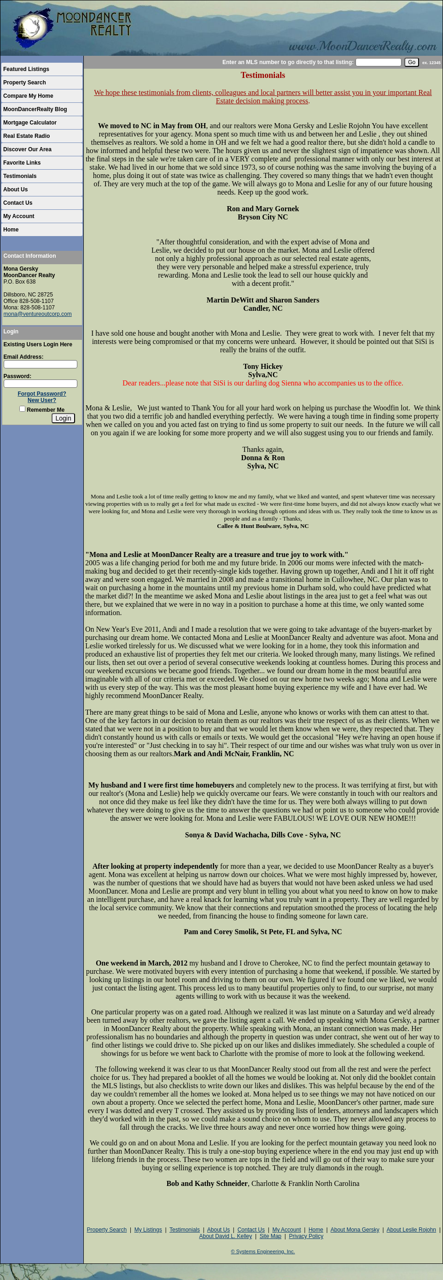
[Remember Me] (22, 409)
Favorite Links (22, 163)
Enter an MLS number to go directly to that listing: (288, 62)
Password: (18, 376)
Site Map (270, 1236)
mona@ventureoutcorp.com (38, 314)
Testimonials (19, 176)
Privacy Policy (306, 1236)
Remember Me (41, 410)
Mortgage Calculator (30, 122)
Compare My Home (28, 96)
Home (10, 229)
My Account (19, 216)
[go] (411, 62)
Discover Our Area (27, 149)
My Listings (148, 1230)
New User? (42, 400)
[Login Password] (40, 383)
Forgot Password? (41, 394)
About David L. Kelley (225, 1236)
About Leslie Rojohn (411, 1230)
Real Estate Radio (26, 136)
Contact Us (17, 203)
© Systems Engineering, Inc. (263, 1251)
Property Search (24, 82)
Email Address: (24, 357)
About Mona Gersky (355, 1230)
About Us (15, 189)
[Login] (63, 418)
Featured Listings (26, 69)
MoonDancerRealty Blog (35, 109)
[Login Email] (40, 364)
